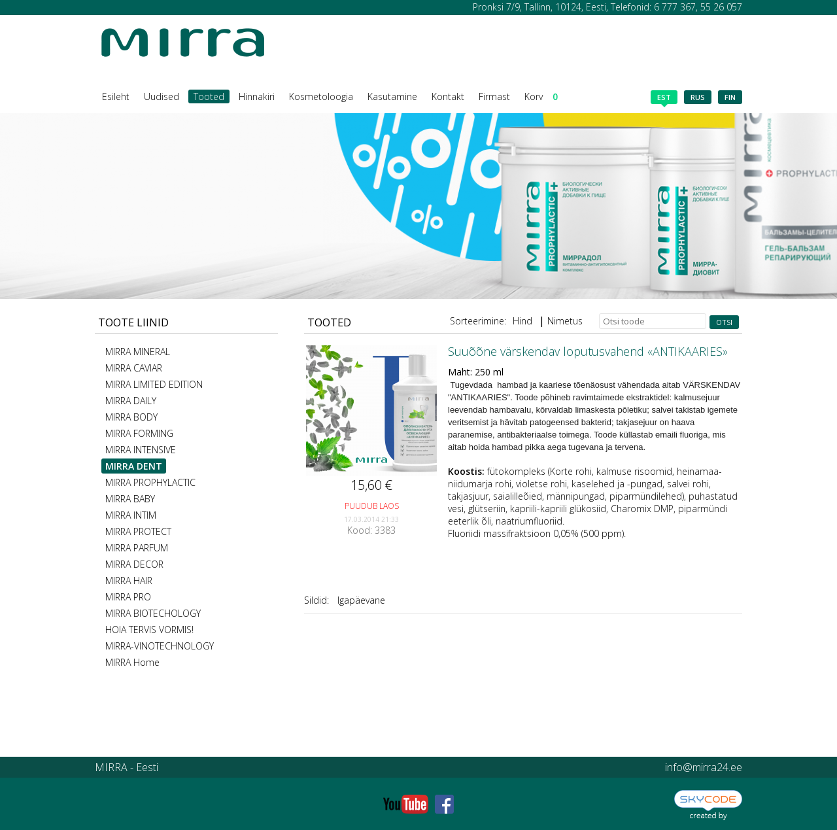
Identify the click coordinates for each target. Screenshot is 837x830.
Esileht (115, 96)
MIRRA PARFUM (136, 548)
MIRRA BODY (131, 417)
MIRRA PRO (128, 597)
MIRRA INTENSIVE (140, 449)
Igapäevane (361, 600)
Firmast (494, 96)
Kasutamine (392, 96)
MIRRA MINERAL (137, 351)
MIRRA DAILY (130, 400)
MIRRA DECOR (134, 564)
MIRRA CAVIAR (133, 368)
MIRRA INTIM (130, 515)
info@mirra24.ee (703, 767)
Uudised (161, 96)
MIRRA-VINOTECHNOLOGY (159, 646)
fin (730, 97)
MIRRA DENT (133, 466)
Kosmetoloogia (321, 96)
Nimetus (565, 321)
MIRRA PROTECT (138, 531)
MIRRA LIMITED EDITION (154, 384)
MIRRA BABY (130, 499)
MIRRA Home (132, 662)
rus (698, 97)
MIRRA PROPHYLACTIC (150, 482)
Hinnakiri (257, 96)
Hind (522, 321)
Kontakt (448, 96)
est (664, 98)
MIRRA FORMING (139, 433)
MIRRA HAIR (128, 580)
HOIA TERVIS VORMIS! (149, 629)
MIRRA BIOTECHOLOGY (153, 613)
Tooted (209, 96)
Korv (541, 96)
